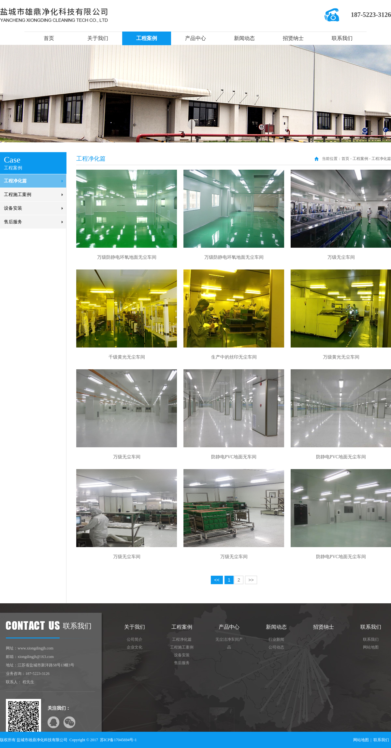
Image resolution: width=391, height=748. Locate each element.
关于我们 (97, 38)
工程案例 (146, 38)
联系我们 (342, 38)
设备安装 (13, 208)
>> (250, 580)
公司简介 (134, 639)
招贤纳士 (293, 38)
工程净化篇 (15, 180)
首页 (49, 38)
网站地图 (371, 647)
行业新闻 (276, 639)
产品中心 (195, 38)
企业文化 (134, 647)
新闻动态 (244, 38)
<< (216, 580)
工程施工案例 (17, 194)
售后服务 (13, 221)
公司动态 (276, 647)
